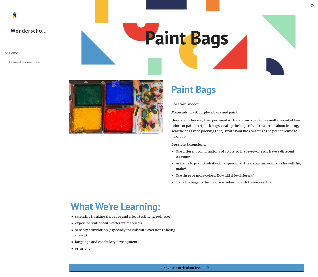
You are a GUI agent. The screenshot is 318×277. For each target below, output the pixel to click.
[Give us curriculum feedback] (186, 268)
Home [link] (13, 53)
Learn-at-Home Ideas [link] (25, 62)
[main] (186, 37)
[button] (312, 6)
